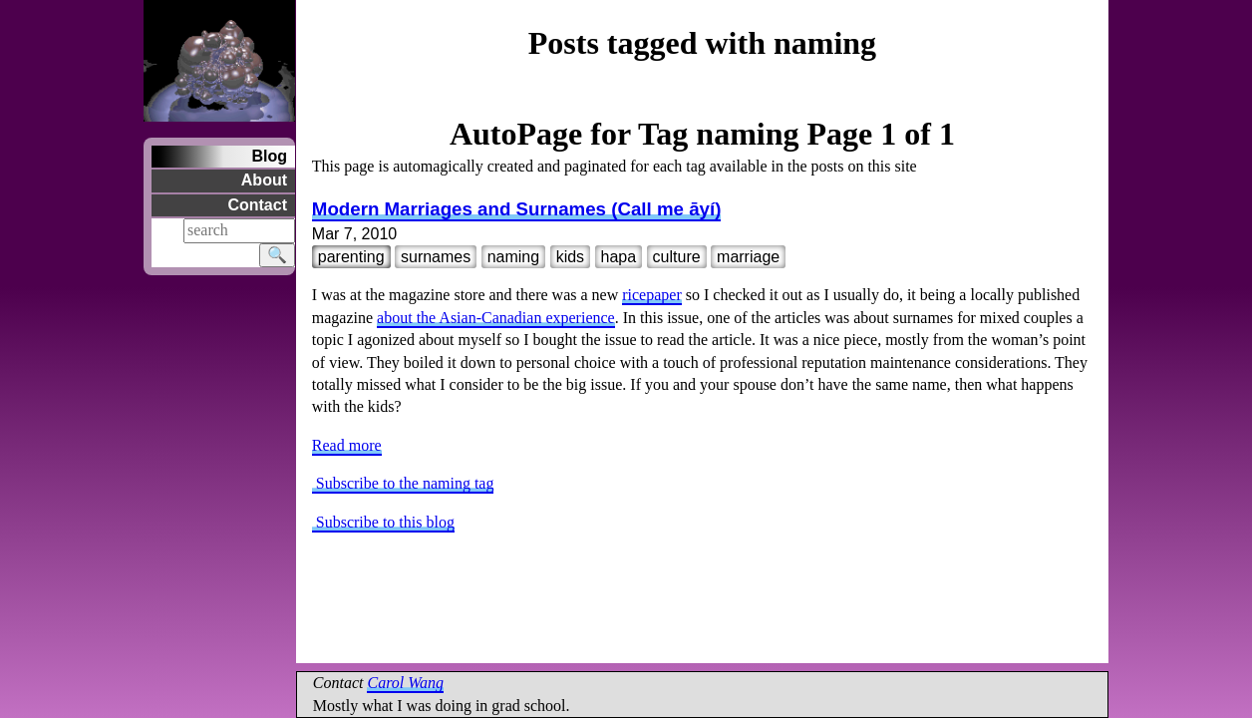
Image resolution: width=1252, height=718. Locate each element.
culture (677, 256)
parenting (351, 256)
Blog (269, 156)
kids (570, 256)
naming (513, 256)
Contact (257, 204)
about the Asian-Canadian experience (496, 317)
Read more (347, 445)
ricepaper (652, 294)
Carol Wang (405, 682)
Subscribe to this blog (383, 522)
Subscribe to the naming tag (403, 483)
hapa (619, 256)
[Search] (239, 230)
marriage (748, 256)
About (264, 180)
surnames (435, 256)
